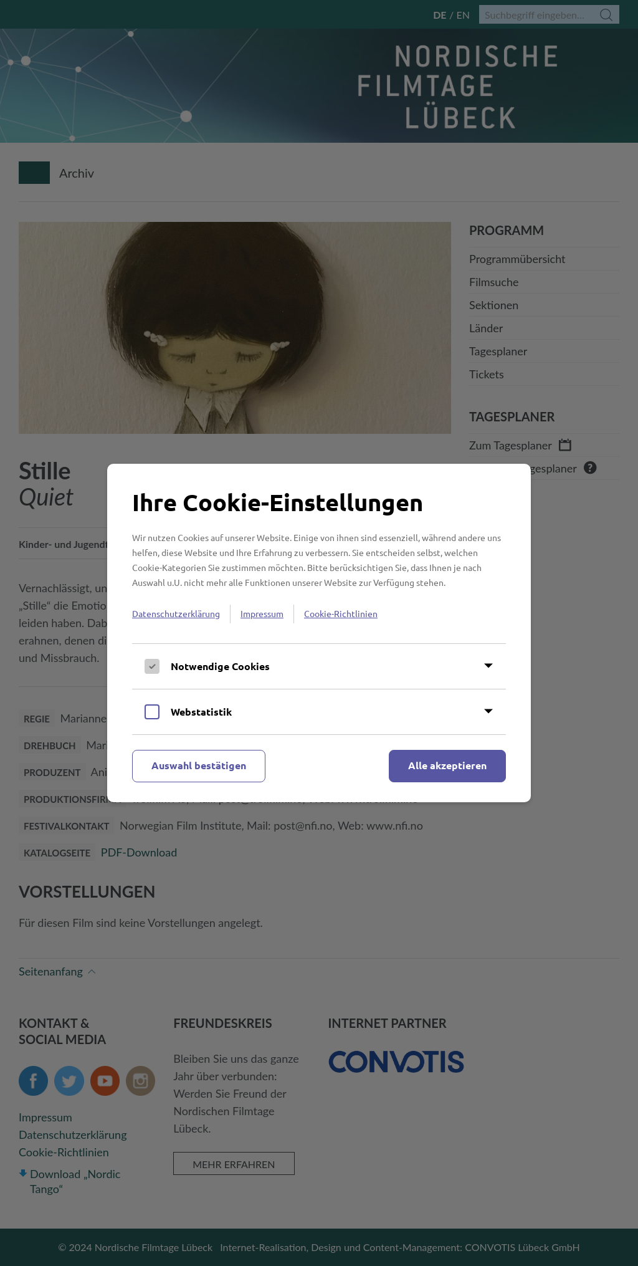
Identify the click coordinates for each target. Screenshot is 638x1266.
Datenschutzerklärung (176, 613)
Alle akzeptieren (447, 765)
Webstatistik (201, 711)
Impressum (261, 613)
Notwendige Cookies (220, 666)
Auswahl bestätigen (198, 765)
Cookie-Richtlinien (341, 613)
